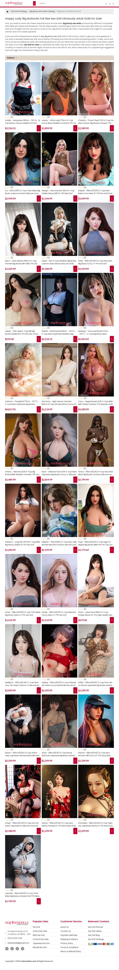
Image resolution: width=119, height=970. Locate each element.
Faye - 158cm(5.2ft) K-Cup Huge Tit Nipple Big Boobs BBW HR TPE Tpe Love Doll (95, 543)
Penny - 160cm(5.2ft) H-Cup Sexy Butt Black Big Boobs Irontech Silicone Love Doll (95, 473)
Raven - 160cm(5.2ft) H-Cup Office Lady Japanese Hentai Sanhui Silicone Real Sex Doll (22, 754)
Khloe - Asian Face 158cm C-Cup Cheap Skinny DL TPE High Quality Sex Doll (95, 613)
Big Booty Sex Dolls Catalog (42, 11)
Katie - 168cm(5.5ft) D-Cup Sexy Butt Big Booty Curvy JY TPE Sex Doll (95, 262)
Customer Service (71, 921)
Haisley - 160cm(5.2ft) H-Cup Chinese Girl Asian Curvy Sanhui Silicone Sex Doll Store (59, 684)
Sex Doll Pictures (95, 927)
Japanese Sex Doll (41, 943)
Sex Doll (36, 927)
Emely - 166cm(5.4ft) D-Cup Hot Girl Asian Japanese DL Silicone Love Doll (22, 824)
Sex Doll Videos (95, 931)
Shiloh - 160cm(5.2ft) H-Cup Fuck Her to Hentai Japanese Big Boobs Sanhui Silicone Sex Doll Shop (95, 684)
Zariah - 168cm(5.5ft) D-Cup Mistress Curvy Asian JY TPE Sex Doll (59, 613)
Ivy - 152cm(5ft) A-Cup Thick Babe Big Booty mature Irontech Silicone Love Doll (22, 192)
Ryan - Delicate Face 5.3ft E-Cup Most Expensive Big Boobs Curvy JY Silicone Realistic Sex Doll (59, 473)
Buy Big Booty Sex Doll (51, 36)
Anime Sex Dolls (40, 931)
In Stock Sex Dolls (41, 939)
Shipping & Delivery (69, 939)
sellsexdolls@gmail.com (18, 943)
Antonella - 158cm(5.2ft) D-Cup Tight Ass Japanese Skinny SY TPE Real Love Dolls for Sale (95, 824)
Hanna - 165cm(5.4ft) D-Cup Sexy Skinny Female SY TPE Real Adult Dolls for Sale (59, 824)
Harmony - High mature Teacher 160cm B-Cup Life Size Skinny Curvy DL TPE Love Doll (59, 403)
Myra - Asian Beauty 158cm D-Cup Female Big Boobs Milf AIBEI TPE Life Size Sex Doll (21, 262)
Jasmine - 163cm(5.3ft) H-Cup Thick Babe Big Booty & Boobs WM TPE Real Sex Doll (22, 895)
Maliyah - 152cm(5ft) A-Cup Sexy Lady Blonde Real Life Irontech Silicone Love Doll (59, 543)
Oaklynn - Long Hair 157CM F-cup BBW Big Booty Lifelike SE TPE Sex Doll (22, 543)
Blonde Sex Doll (40, 947)
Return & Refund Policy (70, 951)
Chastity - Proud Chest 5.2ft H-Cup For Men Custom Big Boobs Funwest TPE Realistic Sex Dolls (96, 122)
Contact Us (65, 931)
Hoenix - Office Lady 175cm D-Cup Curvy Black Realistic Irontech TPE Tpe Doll (59, 122)
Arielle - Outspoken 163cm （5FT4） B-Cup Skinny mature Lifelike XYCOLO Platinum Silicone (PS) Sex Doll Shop (23, 122)
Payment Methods (68, 935)
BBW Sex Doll (39, 935)
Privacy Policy (66, 943)
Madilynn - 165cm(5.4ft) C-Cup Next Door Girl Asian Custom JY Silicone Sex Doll (22, 684)
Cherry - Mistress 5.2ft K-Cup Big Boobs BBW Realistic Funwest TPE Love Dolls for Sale (22, 473)
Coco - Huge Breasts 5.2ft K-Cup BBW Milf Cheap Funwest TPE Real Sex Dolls (95, 403)
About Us (64, 927)
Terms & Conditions (69, 947)
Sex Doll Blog (94, 935)
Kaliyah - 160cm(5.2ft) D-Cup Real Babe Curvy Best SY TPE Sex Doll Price (95, 192)
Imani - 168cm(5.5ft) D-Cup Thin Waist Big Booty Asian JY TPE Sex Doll (22, 613)
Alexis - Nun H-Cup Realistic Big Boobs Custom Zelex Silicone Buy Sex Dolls (59, 262)
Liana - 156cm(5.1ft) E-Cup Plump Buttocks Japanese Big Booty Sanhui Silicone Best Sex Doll (58, 754)
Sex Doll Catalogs (19, 11)
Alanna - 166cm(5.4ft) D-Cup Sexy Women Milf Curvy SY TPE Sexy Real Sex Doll (94, 754)
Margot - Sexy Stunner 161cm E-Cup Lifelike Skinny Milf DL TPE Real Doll (58, 192)
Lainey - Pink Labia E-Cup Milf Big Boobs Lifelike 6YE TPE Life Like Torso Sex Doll (21, 332)
